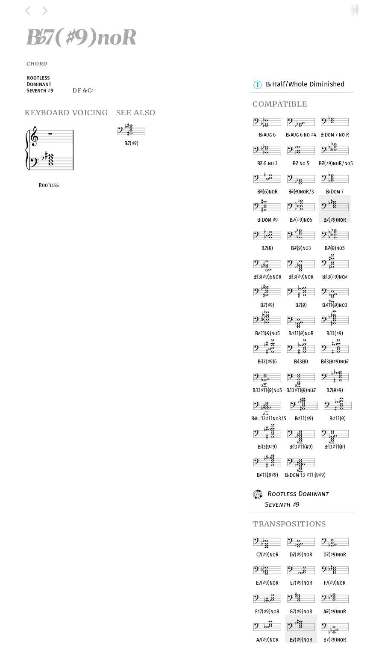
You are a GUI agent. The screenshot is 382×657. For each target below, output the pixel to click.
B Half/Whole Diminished (305, 85)
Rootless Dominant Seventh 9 (296, 498)
